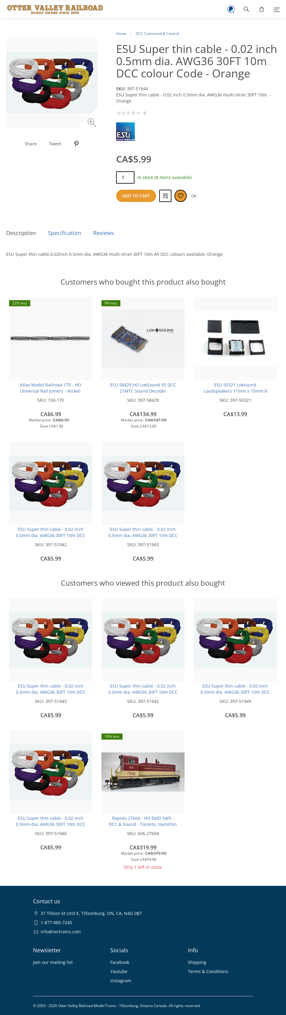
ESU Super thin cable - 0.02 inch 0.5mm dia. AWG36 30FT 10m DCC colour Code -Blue (235, 692)
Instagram (120, 980)
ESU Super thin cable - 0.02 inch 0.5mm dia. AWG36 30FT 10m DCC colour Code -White (50, 824)
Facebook (119, 962)
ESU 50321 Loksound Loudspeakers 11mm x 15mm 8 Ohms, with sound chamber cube (235, 391)
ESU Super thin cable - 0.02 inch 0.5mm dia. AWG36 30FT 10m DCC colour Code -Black (50, 535)
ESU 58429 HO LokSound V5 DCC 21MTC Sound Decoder (143, 388)
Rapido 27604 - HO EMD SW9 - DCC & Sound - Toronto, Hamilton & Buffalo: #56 (143, 824)
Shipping (197, 962)
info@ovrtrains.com (61, 932)
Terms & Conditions (208, 971)
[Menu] (276, 9)
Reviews (103, 233)
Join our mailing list (53, 962)
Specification (64, 233)
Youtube (118, 971)
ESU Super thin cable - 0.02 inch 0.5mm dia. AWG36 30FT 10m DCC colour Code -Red (143, 535)
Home (121, 33)
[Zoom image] (93, 123)
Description (21, 233)
